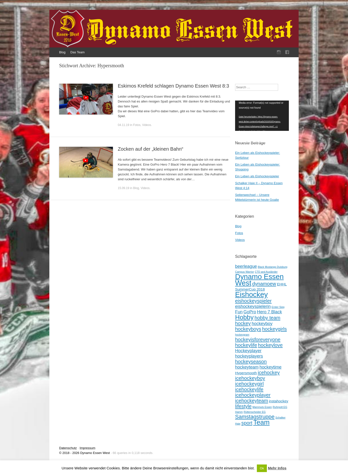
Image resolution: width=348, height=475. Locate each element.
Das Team (77, 52)
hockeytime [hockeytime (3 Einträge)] (271, 367)
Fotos (137, 125)
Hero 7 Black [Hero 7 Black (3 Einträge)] (269, 311)
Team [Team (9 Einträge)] (261, 422)
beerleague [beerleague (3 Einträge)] (246, 266)
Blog (62, 52)
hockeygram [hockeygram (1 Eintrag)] (242, 334)
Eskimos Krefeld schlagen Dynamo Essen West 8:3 (173, 86)
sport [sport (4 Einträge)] (246, 423)
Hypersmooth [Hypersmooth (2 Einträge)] (246, 373)
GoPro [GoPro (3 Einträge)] (249, 311)
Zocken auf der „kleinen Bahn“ (150, 149)
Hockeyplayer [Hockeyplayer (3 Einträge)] (248, 350)
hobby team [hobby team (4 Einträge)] (267, 317)
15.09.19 (123, 188)
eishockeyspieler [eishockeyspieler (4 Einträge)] (253, 301)
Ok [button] (262, 468)
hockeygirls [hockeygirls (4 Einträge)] (274, 329)
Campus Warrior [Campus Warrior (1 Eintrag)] (244, 271)
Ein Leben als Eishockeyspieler (257, 176)
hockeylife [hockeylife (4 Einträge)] (246, 345)
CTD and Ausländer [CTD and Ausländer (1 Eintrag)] (266, 271)
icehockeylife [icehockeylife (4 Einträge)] (249, 389)
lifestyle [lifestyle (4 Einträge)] (243, 406)
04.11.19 (123, 125)
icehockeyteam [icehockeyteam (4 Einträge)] (251, 400)
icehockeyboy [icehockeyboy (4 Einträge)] (250, 378)
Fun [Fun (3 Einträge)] (239, 311)
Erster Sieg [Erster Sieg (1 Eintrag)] (278, 306)
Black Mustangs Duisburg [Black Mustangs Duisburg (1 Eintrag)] (272, 266)
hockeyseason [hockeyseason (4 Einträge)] (251, 361)
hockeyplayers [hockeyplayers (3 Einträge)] (249, 356)
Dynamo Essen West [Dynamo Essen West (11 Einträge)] (259, 279)
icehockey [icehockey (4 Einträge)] (269, 372)
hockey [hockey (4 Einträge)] (243, 323)
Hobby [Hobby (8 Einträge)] (244, 317)
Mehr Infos (277, 468)
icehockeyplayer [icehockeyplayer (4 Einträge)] (253, 395)
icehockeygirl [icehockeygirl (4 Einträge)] (249, 383)
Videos (146, 125)
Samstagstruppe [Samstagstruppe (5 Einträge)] (254, 417)
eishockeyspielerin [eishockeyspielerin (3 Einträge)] (253, 306)
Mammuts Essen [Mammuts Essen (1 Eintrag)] (262, 407)
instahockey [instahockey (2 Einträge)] (278, 401)
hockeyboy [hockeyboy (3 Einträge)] (262, 323)
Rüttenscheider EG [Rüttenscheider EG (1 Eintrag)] (255, 411)
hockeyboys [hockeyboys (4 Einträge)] (248, 329)
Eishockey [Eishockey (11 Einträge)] (251, 294)
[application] (262, 116)
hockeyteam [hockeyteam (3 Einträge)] (247, 367)
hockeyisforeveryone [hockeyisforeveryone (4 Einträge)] (257, 339)
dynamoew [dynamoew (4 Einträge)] (264, 283)
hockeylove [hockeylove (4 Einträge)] (270, 345)
